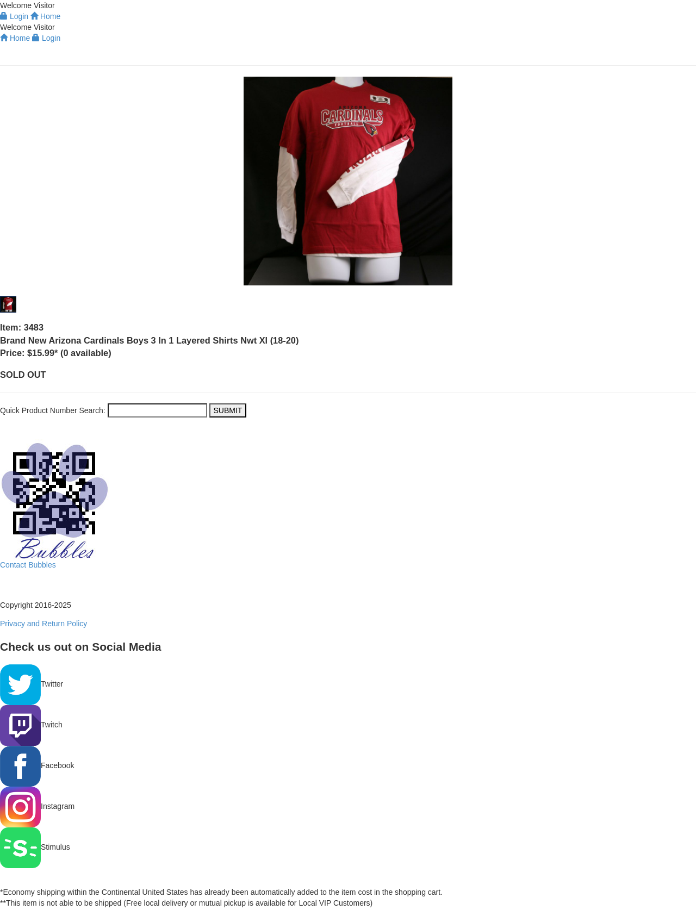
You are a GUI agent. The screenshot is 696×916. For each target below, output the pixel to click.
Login (46, 38)
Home (15, 38)
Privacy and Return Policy (43, 623)
